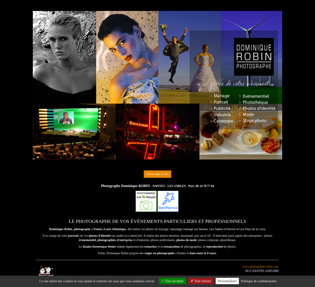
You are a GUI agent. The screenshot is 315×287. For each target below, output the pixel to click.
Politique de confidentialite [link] (258, 281)
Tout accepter (172, 281)
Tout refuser (201, 281)
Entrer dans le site (158, 174)
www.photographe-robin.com (261, 266)
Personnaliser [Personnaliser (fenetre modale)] (227, 281)
